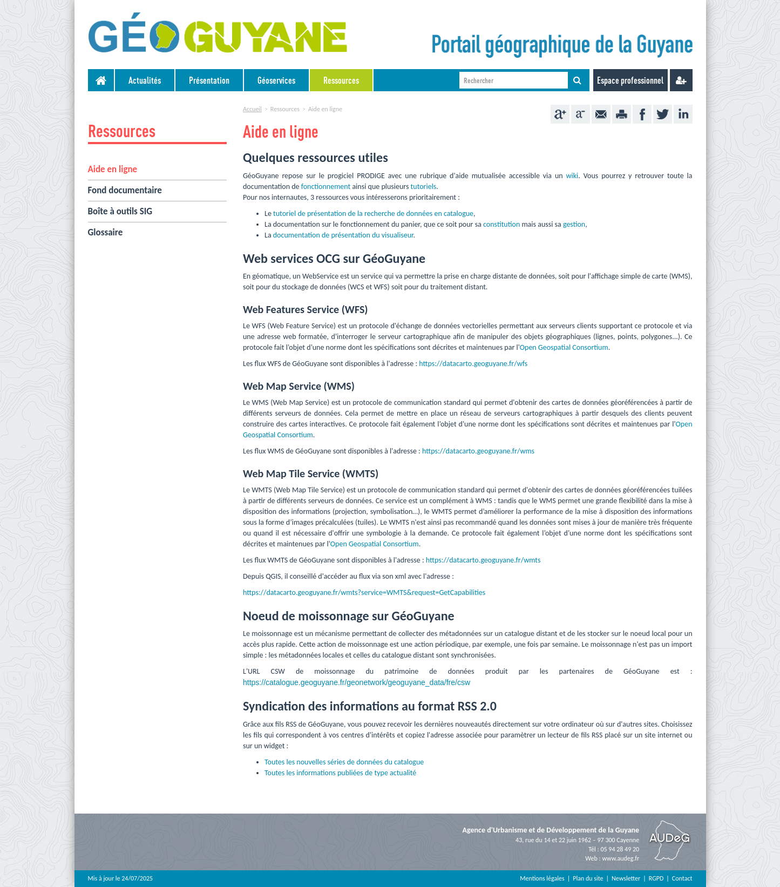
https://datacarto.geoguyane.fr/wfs (473, 363)
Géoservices (276, 80)
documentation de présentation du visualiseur (343, 235)
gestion (574, 224)
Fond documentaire (125, 190)
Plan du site (588, 878)
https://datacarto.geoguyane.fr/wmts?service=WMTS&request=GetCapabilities (364, 592)
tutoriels (424, 186)
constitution (501, 224)
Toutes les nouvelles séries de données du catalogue (344, 762)
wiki (572, 175)
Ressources (341, 80)
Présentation (209, 80)
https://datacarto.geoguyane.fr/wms (478, 451)
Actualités (144, 80)
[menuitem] (145, 80)
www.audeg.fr (620, 858)
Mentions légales (542, 878)
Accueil (252, 109)
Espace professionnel (630, 80)
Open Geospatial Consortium (564, 347)
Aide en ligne (113, 169)
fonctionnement (326, 186)
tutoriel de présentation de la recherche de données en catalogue (373, 213)
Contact (682, 878)
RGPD (656, 878)
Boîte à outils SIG (120, 211)
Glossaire (105, 232)
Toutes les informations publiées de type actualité (340, 772)
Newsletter (626, 878)
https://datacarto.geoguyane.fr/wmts (483, 560)
